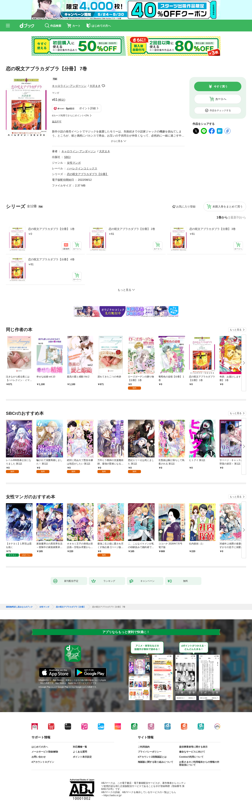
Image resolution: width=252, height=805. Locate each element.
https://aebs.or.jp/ (112, 792)
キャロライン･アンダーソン (69, 85)
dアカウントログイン (43, 758)
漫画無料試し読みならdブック (19, 604)
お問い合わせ (39, 753)
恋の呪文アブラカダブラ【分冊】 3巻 (212, 228)
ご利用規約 (144, 743)
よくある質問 (80, 748)
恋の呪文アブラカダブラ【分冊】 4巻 (51, 259)
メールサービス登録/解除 (45, 748)
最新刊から (238, 217)
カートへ (220, 99)
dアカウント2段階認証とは (152, 753)
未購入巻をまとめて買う (227, 206)
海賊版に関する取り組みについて (155, 758)
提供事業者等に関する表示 (193, 743)
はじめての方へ (40, 743)
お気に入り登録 (185, 206)
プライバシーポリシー (149, 748)
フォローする (103, 86)
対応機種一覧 (80, 743)
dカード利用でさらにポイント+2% (70, 115)
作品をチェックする (220, 110)
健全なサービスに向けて (192, 748)
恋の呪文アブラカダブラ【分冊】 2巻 (132, 228)
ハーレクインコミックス (82, 168)
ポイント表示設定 (82, 753)
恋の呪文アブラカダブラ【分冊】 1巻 (51, 228)
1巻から (222, 217)
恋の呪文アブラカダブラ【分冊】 (87, 174)
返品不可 (56, 121)
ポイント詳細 (87, 108)
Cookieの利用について (191, 753)
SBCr (67, 157)
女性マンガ (74, 162)
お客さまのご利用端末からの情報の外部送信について (199, 760)
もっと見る (236, 329)
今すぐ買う (221, 86)
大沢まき (95, 85)
